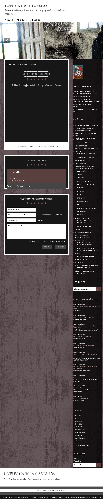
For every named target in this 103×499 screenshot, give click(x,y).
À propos (35, 26)
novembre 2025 (80, 439)
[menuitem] (9, 26)
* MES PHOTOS (80, 170)
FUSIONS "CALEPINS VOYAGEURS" (84, 228)
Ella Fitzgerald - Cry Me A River (36, 94)
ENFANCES (80, 194)
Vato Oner (33, 71)
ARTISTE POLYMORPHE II (81, 106)
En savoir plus (93, 497)
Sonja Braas (11, 71)
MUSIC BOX (43, 160)
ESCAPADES (81, 198)
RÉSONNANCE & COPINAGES (84, 277)
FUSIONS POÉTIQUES (82, 225)
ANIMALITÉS (81, 178)
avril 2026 (78, 425)
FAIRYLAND (81, 204)
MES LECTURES (80, 247)
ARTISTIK (80, 184)
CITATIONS (81, 280)
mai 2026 (78, 422)
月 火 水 (75, 361)
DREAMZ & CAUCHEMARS (85, 191)
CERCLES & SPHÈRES (84, 188)
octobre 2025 (79, 442)
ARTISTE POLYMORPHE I (81, 103)
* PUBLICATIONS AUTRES (85, 164)
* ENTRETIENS (82, 149)
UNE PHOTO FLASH (83, 274)
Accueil (9, 26)
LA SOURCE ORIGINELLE (83, 239)
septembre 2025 (80, 444)
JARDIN (77, 236)
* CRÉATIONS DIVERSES (83, 137)
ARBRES (80, 181)
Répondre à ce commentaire (21, 199)
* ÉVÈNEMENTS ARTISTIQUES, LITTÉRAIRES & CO (84, 145)
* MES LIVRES (79, 158)
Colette (79, 394)
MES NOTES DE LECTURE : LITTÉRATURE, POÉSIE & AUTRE (87, 255)
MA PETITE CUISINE (81, 242)
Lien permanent (21, 160)
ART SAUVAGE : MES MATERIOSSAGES (86, 108)
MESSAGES (79, 260)
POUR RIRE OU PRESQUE (85, 262)
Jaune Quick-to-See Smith (85, 352)
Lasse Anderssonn (83, 405)
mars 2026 (78, 428)
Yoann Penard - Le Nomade (85, 324)
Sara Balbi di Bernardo (84, 343)
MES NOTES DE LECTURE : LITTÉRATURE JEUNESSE (85, 250)
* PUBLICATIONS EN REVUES (84, 173)
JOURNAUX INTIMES (84, 232)
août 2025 (78, 447)
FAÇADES (80, 201)
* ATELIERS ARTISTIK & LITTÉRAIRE (87, 132)
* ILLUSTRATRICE (81, 152)
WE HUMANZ (81, 218)
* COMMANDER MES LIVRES (84, 135)
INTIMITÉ (80, 211)
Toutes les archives (81, 452)
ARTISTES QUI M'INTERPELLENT (86, 175)
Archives (22, 26)
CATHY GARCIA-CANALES (28, 8)
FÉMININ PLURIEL (82, 208)
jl (73, 313)
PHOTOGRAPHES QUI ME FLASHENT (87, 271)
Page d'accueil (22, 71)
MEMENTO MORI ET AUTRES (86, 214)
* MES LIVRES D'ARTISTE (83, 167)
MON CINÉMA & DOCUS (83, 266)
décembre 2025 (80, 436)
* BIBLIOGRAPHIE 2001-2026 (87, 160)
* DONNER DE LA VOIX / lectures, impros (85, 141)
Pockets (79, 384)
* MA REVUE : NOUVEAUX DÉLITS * (86, 155)
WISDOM (80, 221)
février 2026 (79, 430)
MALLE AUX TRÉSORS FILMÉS (85, 244)
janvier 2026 (79, 433)
